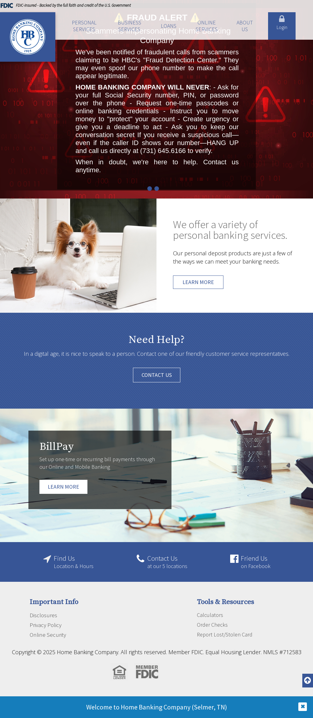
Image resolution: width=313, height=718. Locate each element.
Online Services (207, 26)
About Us (245, 26)
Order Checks (212, 624)
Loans (168, 25)
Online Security (48, 634)
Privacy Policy (45, 625)
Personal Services (84, 26)
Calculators (210, 614)
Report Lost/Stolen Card (224, 634)
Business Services (129, 26)
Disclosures (43, 615)
